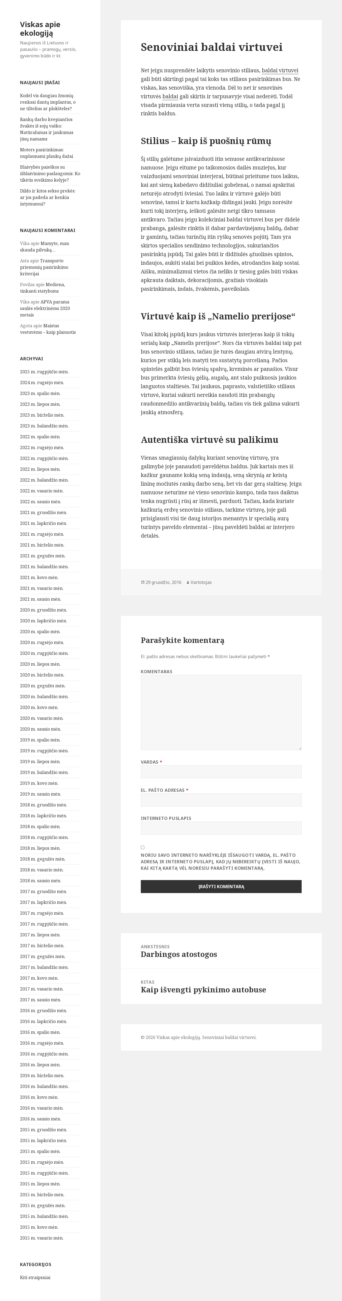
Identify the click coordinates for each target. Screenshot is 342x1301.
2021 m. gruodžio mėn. (43, 512)
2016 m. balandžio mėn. (44, 1086)
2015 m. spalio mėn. (40, 1151)
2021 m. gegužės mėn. (43, 556)
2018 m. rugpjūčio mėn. (44, 837)
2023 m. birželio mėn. (42, 415)
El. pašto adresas (164, 790)
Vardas (151, 762)
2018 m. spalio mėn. (40, 826)
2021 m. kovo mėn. (39, 577)
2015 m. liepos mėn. (40, 1184)
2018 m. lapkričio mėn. (43, 816)
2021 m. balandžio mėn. (44, 567)
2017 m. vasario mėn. (42, 989)
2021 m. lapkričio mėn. (43, 523)
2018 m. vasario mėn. (42, 870)
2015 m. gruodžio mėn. (43, 1130)
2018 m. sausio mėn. (40, 881)
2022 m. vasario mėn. (42, 491)
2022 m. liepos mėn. (40, 469)
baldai (170, 96)
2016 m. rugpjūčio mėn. (44, 1054)
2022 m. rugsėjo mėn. (42, 447)
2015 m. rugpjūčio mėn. (44, 1173)
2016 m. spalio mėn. (40, 1032)
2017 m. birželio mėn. (42, 946)
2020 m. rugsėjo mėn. (42, 642)
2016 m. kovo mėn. (39, 1097)
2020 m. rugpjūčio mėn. (44, 653)
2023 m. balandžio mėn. (44, 426)
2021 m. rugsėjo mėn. (42, 534)
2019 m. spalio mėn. (40, 740)
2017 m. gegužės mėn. (43, 956)
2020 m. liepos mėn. (40, 664)
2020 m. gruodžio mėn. (43, 610)
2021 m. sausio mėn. (40, 599)
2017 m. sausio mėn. (40, 1000)
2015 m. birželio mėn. (42, 1195)
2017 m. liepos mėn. (40, 935)
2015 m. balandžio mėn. (44, 1216)
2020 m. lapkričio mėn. (43, 621)
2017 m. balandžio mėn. (44, 967)
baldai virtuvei (280, 70)
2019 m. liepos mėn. (40, 761)
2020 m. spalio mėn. (40, 632)
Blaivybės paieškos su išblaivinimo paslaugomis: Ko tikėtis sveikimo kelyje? (50, 173)
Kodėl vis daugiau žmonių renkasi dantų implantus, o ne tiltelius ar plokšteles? (48, 102)
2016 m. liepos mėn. (40, 1065)
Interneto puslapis (166, 818)
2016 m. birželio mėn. (42, 1075)
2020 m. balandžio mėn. (44, 696)
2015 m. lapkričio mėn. (43, 1140)
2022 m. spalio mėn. (40, 437)
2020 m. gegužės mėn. (43, 686)
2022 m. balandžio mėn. (44, 480)
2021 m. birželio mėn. (42, 545)
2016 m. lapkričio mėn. (43, 1021)
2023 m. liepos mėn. (40, 404)
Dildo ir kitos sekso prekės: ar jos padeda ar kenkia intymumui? (48, 197)
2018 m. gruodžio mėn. (43, 805)
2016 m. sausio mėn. (40, 1119)
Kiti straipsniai (35, 1277)
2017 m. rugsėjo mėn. (42, 913)
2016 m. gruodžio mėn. (43, 1011)
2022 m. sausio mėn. (40, 502)
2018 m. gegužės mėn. (43, 859)
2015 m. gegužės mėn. (43, 1205)
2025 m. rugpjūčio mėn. (44, 372)
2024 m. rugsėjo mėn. (42, 382)
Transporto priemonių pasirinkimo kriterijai (44, 267)
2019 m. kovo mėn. (39, 783)
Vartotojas (201, 582)
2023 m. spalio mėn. (40, 393)
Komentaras (156, 672)
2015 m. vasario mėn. (42, 1238)
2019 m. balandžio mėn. (44, 772)
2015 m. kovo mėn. (39, 1227)
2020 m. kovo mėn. (39, 707)
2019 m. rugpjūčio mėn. (44, 751)
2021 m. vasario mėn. (42, 588)
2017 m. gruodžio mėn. (43, 891)
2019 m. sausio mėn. (40, 794)
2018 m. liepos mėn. (40, 848)
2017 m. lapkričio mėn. (43, 902)
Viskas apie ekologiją (40, 28)
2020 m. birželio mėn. (42, 675)
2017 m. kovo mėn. (39, 978)
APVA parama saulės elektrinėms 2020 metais (45, 308)
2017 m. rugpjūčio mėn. (44, 924)
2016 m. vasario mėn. (42, 1108)
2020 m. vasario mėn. (42, 718)
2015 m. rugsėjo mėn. (42, 1162)
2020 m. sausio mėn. (40, 729)
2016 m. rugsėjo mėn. (42, 1043)
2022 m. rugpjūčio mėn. (44, 458)
